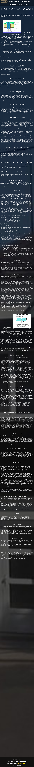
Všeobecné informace (16, 4)
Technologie (26, 1)
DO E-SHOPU (22, 763)
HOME (11, 1)
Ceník (26, 4)
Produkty (17, 1)
